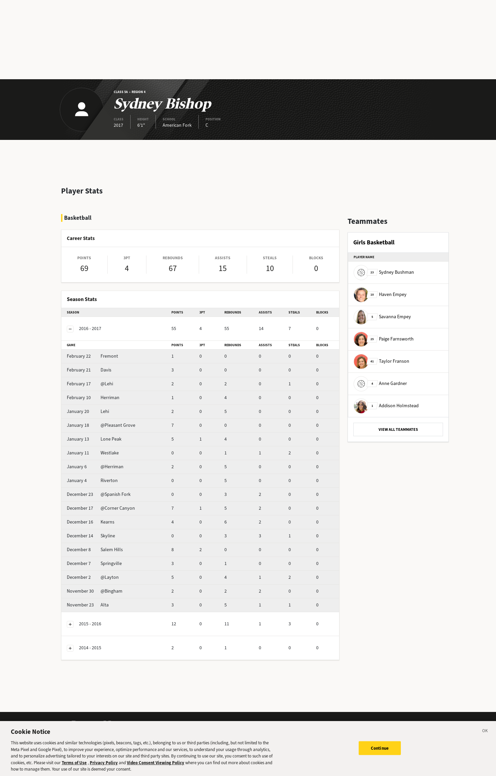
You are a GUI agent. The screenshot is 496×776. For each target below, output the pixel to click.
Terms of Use (74, 765)
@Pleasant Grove (101, 425)
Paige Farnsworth (384, 339)
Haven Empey (380, 294)
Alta (88, 605)
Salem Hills (95, 549)
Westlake (93, 453)
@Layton (93, 577)
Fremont (92, 356)
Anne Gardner (380, 383)
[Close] (485, 734)
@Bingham (94, 591)
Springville (94, 563)
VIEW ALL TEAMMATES (398, 429)
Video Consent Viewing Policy (155, 765)
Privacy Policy (104, 765)
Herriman (93, 397)
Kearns (90, 522)
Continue (380, 750)
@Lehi (90, 384)
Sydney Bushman (384, 272)
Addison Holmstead (386, 405)
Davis (89, 370)
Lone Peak (94, 439)
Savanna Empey (382, 317)
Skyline (91, 536)
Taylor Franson (381, 361)
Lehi (88, 411)
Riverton (92, 480)
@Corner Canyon (101, 508)
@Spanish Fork (99, 494)
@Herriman (95, 467)
